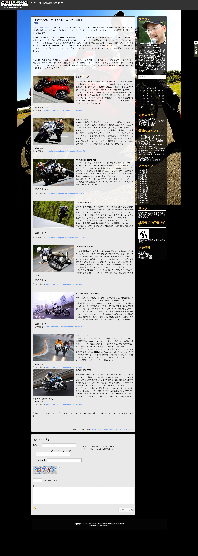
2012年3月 (143, 182)
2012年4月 (143, 180)
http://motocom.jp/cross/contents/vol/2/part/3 (66, 238)
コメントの (145, 256)
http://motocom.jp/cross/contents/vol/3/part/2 (64, 284)
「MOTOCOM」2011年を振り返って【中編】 (58, 20)
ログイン (142, 252)
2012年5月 (143, 178)
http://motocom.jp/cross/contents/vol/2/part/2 (66, 193)
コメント (83, 486)
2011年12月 (143, 187)
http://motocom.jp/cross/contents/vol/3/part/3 (64, 327)
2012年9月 (143, 174)
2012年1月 (143, 185)
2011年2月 (143, 199)
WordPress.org (145, 258)
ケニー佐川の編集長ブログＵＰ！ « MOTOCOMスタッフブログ (151, 152)
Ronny (151, 147)
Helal (147, 137)
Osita (143, 143)
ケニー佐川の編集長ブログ (47, 3)
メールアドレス (54, 451)
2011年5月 (143, 197)
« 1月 (142, 107)
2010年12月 (143, 201)
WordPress (105, 529)
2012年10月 (143, 172)
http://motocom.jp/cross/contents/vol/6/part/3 (64, 404)
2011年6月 (143, 195)
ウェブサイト (39, 460)
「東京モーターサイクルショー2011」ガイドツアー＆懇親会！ (152, 140)
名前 (35, 445)
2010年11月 (143, 202)
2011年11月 (143, 189)
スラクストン (144, 125)
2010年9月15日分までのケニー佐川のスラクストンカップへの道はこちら (151, 215)
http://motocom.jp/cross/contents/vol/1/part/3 (66, 151)
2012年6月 (143, 176)
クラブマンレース (146, 123)
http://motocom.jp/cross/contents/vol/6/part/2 (64, 367)
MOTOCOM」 (45, 27)
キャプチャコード (50, 480)
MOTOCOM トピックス (149, 121)
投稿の (143, 254)
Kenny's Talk (144, 119)
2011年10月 (143, 191)
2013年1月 (143, 170)
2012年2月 (143, 183)
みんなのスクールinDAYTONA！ (146, 159)
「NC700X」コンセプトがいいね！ (151, 136)
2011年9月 (143, 193)
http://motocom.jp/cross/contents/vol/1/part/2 (64, 110)
